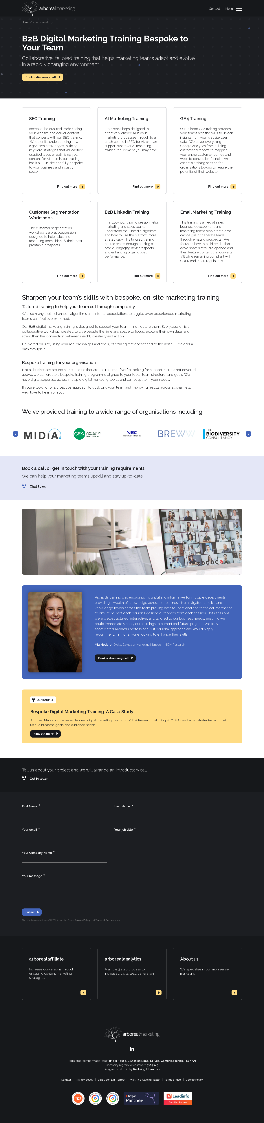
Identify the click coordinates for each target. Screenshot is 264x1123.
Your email (31, 829)
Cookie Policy (194, 1079)
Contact (214, 8)
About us (189, 959)
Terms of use (172, 1079)
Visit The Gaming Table (145, 1079)
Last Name (123, 806)
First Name (31, 806)
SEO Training (42, 118)
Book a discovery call (40, 77)
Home (25, 22)
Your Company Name (38, 853)
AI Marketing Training (126, 118)
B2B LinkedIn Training (127, 212)
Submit (29, 912)
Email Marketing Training (205, 212)
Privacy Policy (82, 920)
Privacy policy (84, 1079)
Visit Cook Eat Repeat (111, 1079)
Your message (33, 876)
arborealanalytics (123, 959)
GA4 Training (193, 118)
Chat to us (38, 487)
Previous (15, 434)
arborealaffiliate (46, 959)
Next (248, 434)
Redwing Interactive (146, 1069)
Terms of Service (104, 920)
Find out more (67, 186)
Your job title (125, 829)
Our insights (45, 700)
